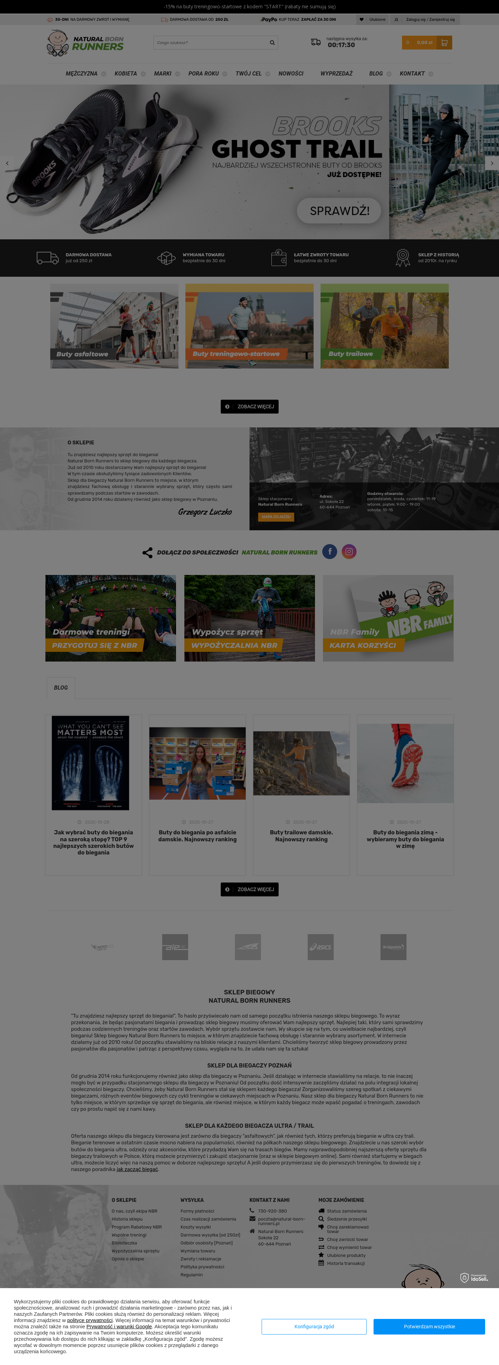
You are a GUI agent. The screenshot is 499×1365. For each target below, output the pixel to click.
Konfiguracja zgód (314, 1326)
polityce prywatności (90, 1320)
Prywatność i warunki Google (119, 1326)
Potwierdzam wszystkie (429, 1326)
